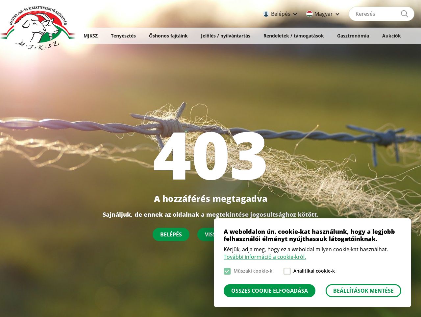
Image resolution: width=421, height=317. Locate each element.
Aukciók (391, 36)
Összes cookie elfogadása (269, 290)
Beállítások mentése (363, 290)
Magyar (323, 13)
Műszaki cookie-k (253, 271)
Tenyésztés (123, 36)
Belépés (280, 13)
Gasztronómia (353, 36)
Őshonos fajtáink (168, 36)
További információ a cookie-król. (265, 256)
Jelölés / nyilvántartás (225, 36)
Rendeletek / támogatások (293, 36)
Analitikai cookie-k (314, 271)
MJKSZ (91, 36)
